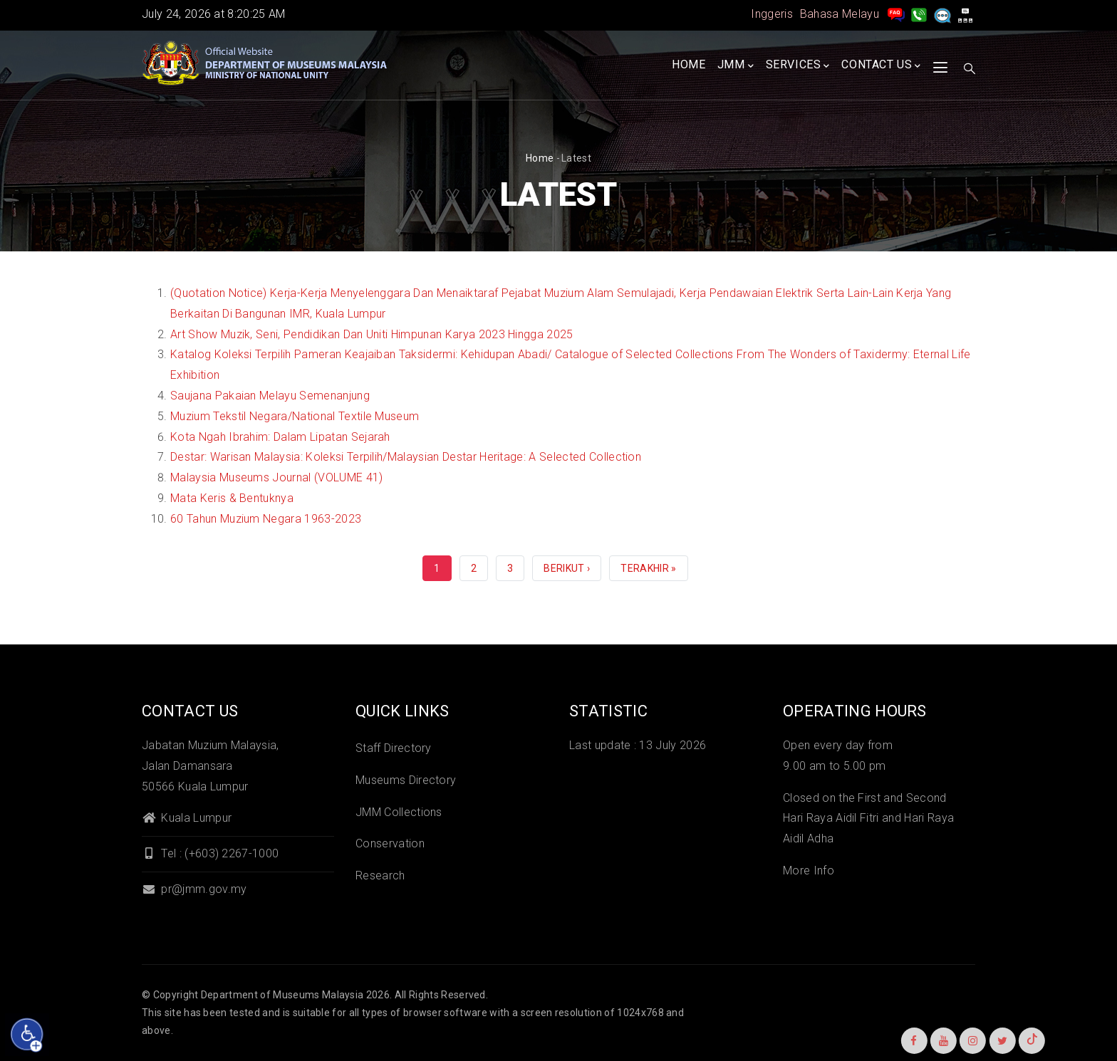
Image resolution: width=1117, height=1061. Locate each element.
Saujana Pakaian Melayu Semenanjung (270, 395)
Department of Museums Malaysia (282, 994)
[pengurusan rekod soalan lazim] (896, 13)
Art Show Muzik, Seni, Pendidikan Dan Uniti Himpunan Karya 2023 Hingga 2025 (371, 334)
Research (380, 875)
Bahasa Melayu (839, 14)
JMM (735, 65)
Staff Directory (393, 748)
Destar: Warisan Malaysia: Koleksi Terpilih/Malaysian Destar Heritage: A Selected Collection (405, 457)
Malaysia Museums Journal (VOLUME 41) (276, 477)
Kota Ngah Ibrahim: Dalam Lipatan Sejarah (280, 437)
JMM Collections (398, 812)
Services (798, 65)
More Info (808, 870)
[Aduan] (942, 13)
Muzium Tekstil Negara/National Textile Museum (294, 416)
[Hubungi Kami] (919, 13)
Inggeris (772, 14)
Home (688, 64)
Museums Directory (405, 780)
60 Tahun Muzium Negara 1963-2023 (265, 519)
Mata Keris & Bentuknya (231, 498)
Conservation (390, 843)
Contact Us (881, 65)
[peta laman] (965, 13)
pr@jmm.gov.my (194, 889)
